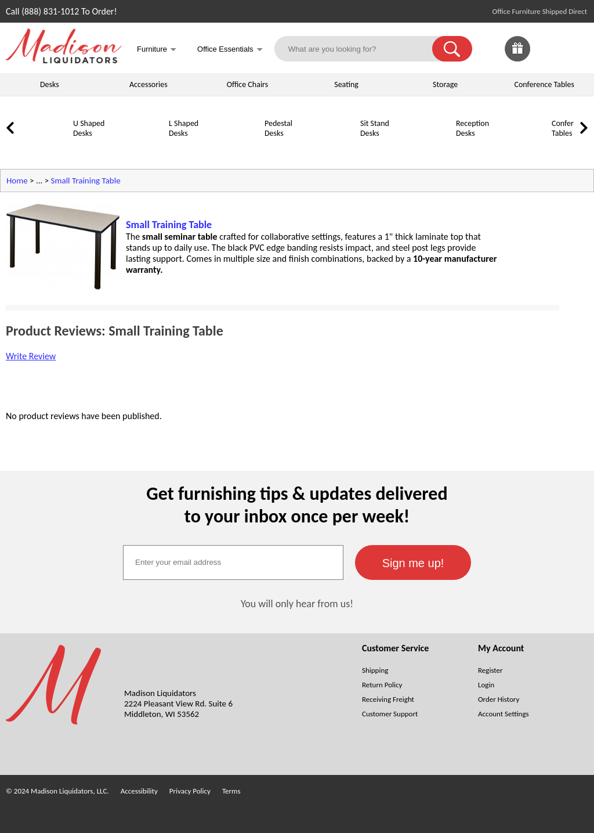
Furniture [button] (156, 50)
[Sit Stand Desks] (330, 149)
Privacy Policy (190, 791)
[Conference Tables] (522, 149)
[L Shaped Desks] (139, 149)
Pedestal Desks (278, 128)
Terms (231, 791)
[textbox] (233, 562)
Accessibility (139, 791)
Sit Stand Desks (374, 128)
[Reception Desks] (426, 149)
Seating (346, 84)
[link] (575, 49)
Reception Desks (472, 128)
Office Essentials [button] (230, 50)
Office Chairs (247, 84)
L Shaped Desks (183, 128)
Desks (49, 84)
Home (17, 180)
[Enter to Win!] (517, 58)
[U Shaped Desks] (43, 149)
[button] (452, 49)
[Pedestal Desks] (235, 149)
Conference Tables (545, 84)
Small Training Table (86, 180)
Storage (445, 84)
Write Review (31, 356)
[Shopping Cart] (575, 49)
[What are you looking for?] (360, 49)
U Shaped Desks (88, 128)
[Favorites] (546, 58)
